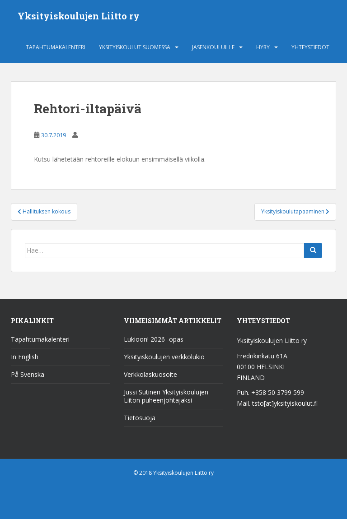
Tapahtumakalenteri (55, 47)
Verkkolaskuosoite (150, 374)
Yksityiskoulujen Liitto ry (79, 16)
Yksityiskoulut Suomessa (134, 47)
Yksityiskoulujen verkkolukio (164, 356)
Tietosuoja (139, 417)
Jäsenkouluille (213, 47)
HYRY (263, 47)
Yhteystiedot (310, 47)
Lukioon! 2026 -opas (153, 339)
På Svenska (27, 374)
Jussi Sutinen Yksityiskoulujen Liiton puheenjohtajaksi (166, 396)
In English (24, 356)
